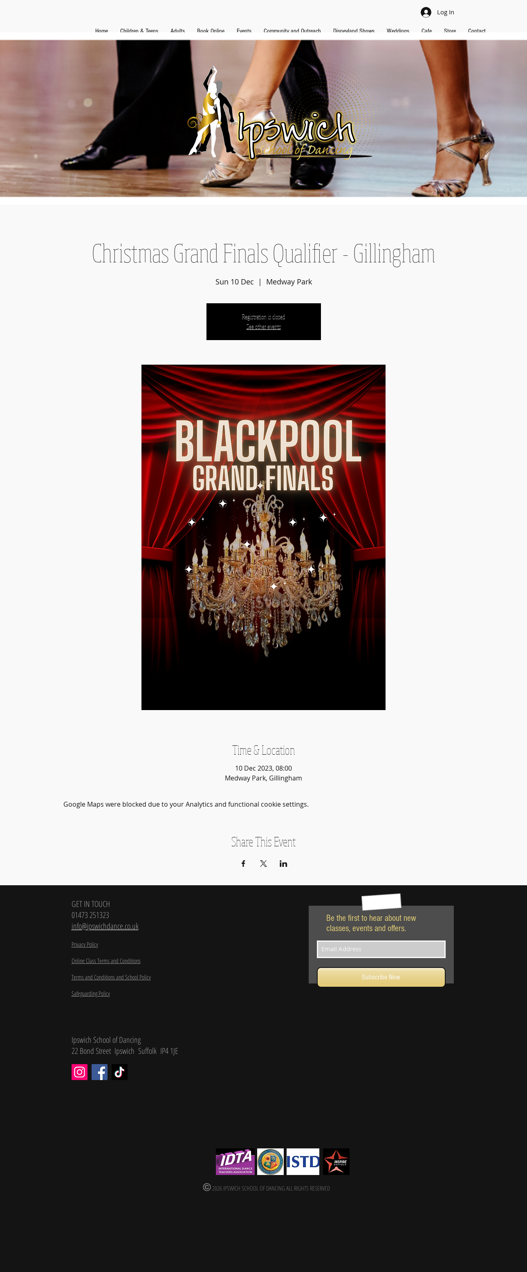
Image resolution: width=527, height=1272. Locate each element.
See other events (264, 327)
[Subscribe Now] (381, 977)
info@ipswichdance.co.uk (105, 925)
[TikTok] (120, 1072)
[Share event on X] (263, 863)
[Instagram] (79, 1072)
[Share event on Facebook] (243, 863)
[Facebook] (100, 1072)
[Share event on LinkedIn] (283, 863)
